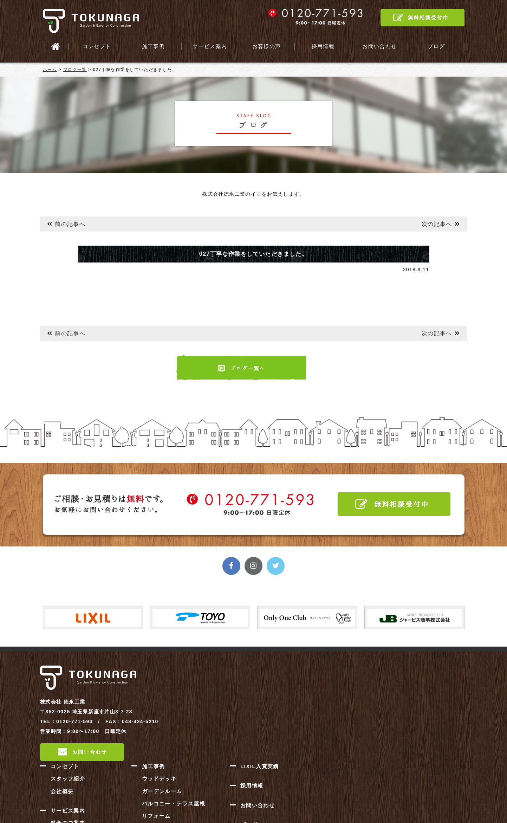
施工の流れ (226, 736)
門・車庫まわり (323, 741)
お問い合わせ (379, 46)
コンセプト (96, 46)
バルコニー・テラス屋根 (333, 705)
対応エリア (226, 748)
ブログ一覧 (75, 69)
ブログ (436, 46)
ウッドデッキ (320, 681)
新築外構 (315, 729)
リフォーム (317, 717)
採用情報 (323, 46)
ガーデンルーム (323, 693)
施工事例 (153, 46)
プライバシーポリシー (429, 745)
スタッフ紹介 (229, 681)
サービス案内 (210, 46)
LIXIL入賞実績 (420, 669)
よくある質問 (229, 760)
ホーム (50, 69)
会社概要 (223, 693)
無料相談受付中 (422, 17)
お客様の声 (266, 46)
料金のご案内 (229, 724)
